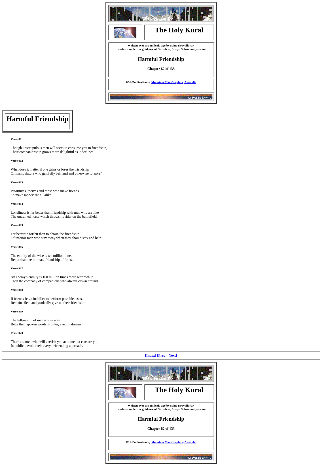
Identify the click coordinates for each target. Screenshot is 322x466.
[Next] (172, 355)
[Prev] (161, 355)
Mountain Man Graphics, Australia (173, 82)
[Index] (150, 355)
